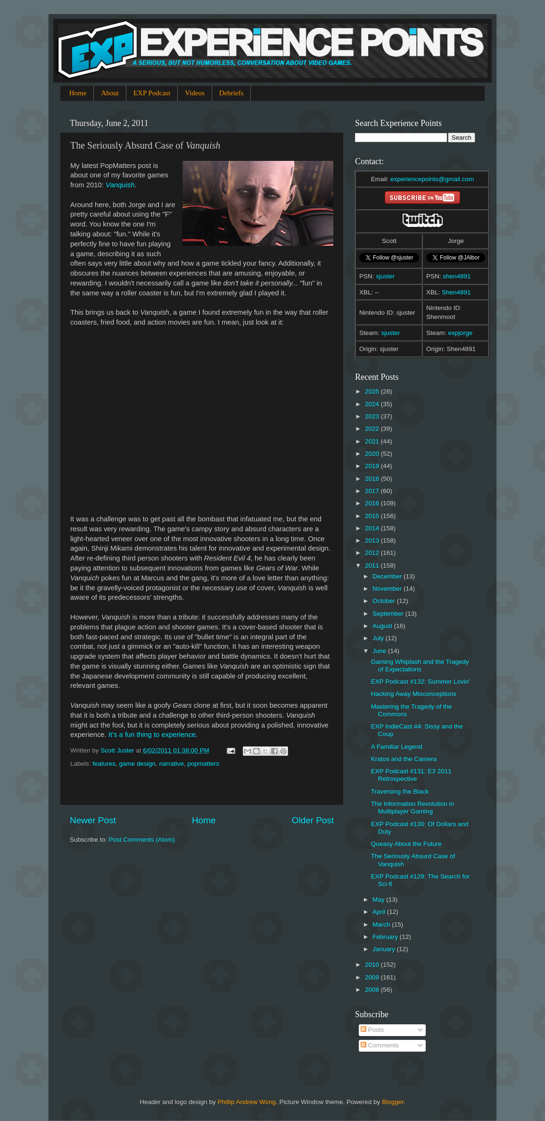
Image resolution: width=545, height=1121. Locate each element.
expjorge (460, 332)
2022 (373, 428)
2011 (373, 565)
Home (78, 93)
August (383, 625)
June (380, 650)
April (379, 911)
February (386, 936)
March (382, 924)
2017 (373, 490)
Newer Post (93, 820)
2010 (373, 964)
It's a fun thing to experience (152, 734)
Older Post (313, 820)
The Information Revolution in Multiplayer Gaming (412, 807)
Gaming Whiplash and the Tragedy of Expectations (420, 665)
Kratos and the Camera (404, 758)
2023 (373, 416)
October (384, 600)
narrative (171, 763)
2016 (373, 503)
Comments (380, 1045)
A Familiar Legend (396, 746)
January (384, 949)
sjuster (385, 276)
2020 (373, 453)
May (379, 899)
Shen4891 (456, 292)
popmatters (203, 763)
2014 (373, 528)
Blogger (393, 1101)
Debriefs (231, 93)
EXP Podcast (151, 93)
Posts (372, 1029)
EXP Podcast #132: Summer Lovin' (420, 681)
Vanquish (120, 185)
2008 (373, 989)
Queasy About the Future (406, 843)
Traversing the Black (400, 791)
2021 (373, 441)
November (388, 588)
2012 (373, 552)
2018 (373, 478)
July (379, 638)
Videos (195, 93)
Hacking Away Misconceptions (413, 693)
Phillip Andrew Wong (246, 1101)
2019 (373, 465)
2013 (373, 540)
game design (137, 763)
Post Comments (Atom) (142, 839)
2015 (373, 515)
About (110, 93)
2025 (373, 391)
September (388, 613)
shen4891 (457, 276)
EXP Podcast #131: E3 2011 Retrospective (411, 775)
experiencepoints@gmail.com (432, 179)
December (388, 576)
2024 (373, 404)
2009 (373, 977)
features (104, 763)
